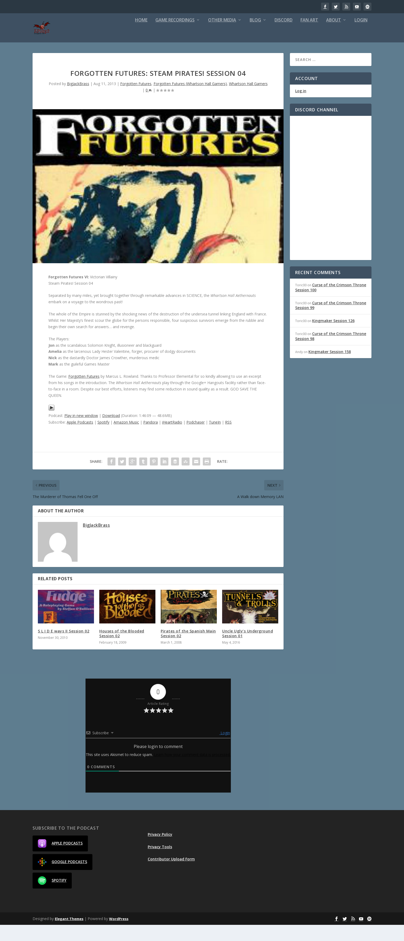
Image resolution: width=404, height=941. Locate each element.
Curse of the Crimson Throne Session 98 (330, 352)
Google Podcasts (62, 878)
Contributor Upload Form (171, 875)
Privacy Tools (160, 862)
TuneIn (215, 438)
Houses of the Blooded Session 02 (121, 649)
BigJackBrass (78, 99)
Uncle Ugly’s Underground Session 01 (247, 649)
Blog (255, 36)
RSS (228, 438)
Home (141, 36)
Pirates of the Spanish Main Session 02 (188, 649)
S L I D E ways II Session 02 (63, 647)
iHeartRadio (172, 438)
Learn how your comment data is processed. (192, 770)
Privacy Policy (160, 850)
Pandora (150, 438)
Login (360, 36)
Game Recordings (175, 36)
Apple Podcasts (80, 438)
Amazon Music (126, 438)
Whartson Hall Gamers (248, 99)
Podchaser (195, 438)
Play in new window (81, 431)
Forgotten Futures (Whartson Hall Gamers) (190, 99)
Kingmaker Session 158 (329, 367)
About (333, 36)
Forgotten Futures (135, 99)
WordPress (118, 935)
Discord (284, 36)
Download (111, 431)
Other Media (222, 36)
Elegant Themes (69, 935)
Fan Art (309, 36)
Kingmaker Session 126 (333, 336)
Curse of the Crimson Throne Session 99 (330, 321)
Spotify (103, 438)
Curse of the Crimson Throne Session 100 (330, 303)
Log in (300, 106)
